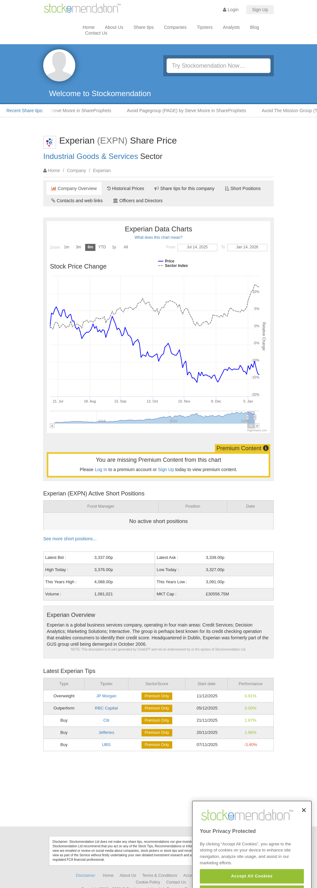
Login (231, 9)
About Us (114, 27)
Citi (106, 720)
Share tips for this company (184, 188)
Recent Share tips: (24, 110)
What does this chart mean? (158, 237)
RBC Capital (106, 708)
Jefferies (106, 732)
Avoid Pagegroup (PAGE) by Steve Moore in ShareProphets (188, 110)
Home (88, 27)
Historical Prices (125, 188)
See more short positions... (70, 538)
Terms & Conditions (159, 875)
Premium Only (157, 696)
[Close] (304, 826)
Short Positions (243, 188)
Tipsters (205, 27)
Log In (101, 469)
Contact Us (96, 33)
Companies (175, 27)
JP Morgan (106, 695)
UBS (106, 744)
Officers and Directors (138, 200)
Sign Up (260, 9)
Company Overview (74, 188)
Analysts (231, 27)
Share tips (144, 27)
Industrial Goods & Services (90, 156)
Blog (254, 27)
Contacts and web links (77, 200)
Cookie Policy (148, 882)
